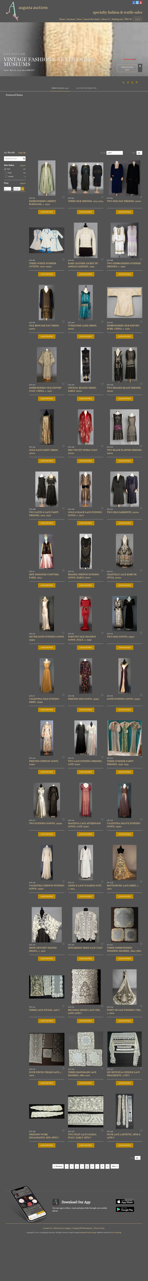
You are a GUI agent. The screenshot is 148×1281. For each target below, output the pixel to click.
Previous (58, 1166)
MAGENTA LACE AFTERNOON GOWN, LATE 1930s (84, 825)
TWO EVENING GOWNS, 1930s (45, 823)
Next (114, 1166)
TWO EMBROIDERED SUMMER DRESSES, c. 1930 (124, 265)
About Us (106, 19)
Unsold (15, 176)
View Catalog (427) (127, 68)
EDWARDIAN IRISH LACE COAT (85, 947)
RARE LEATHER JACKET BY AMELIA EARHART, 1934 (83, 265)
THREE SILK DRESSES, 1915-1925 (85, 201)
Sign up (128, 18)
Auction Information (86, 88)
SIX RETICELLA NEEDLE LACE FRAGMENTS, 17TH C (123, 1074)
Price (6, 183)
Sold (15, 173)
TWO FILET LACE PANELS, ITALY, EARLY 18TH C (82, 1136)
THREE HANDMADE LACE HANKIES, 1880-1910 (82, 1074)
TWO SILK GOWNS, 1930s (120, 636)
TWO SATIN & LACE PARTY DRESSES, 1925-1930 (44, 514)
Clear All (22, 152)
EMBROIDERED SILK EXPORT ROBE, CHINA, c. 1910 (123, 327)
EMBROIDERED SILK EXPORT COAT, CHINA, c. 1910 (45, 389)
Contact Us (47, 1228)
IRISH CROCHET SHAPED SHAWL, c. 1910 (43, 949)
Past (15, 169)
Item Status (9, 165)
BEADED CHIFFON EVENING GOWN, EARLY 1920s (83, 576)
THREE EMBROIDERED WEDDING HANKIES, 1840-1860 (124, 949)
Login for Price (46, 212)
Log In (137, 19)
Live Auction (14, 54)
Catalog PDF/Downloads (82, 1228)
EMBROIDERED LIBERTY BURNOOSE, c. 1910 (42, 202)
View (134, 153)
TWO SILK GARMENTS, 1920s (123, 512)
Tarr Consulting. (116, 1232)
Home (62, 19)
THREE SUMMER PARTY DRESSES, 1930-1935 (120, 762)
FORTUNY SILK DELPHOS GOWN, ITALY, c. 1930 (82, 638)
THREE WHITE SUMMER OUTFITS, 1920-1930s (42, 265)
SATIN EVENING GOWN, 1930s (123, 698)
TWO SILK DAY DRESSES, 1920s (124, 201)
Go (23, 189)
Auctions (71, 19)
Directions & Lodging (62, 1228)
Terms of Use (99, 1228)
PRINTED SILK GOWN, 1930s (83, 698)
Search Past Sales (92, 19)
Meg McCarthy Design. (89, 1232)
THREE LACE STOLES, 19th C (44, 1009)
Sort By (103, 153)
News (79, 19)
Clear (22, 165)
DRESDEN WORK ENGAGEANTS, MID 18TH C (44, 1136)
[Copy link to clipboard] (123, 82)
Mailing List (117, 19)
